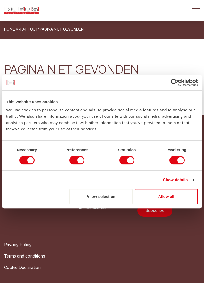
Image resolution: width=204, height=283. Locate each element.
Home (9, 29)
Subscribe (154, 210)
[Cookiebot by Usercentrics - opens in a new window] (174, 82)
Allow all (166, 196)
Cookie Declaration (22, 267)
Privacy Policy (18, 244)
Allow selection (101, 196)
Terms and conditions (24, 256)
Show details (175, 179)
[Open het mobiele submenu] (196, 10)
